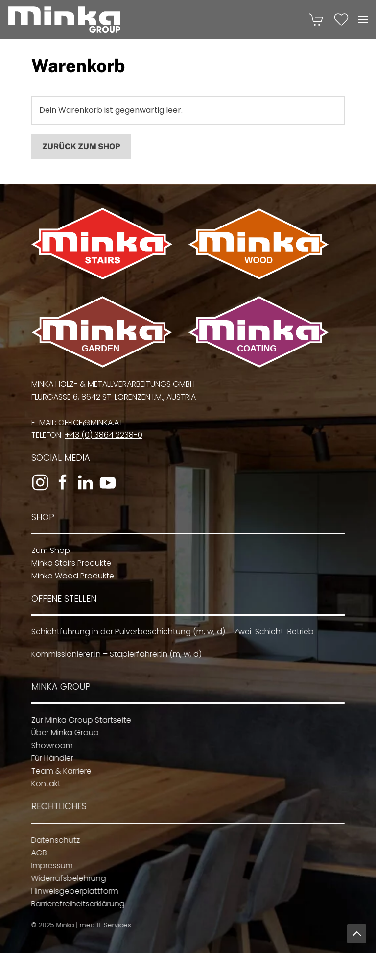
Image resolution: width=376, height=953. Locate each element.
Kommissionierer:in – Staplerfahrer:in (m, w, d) (114, 654)
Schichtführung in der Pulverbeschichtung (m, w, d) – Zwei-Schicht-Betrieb (170, 631)
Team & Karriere (59, 771)
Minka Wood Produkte (70, 575)
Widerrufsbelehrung (65, 878)
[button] (363, 19)
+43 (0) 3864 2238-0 (102, 435)
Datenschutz (52, 840)
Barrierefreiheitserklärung (75, 903)
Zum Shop (48, 550)
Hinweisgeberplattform (72, 891)
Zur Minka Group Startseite (79, 720)
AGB (36, 852)
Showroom (49, 745)
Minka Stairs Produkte (69, 563)
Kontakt (43, 783)
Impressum (49, 865)
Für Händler (50, 758)
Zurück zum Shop (81, 146)
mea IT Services (103, 924)
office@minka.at (88, 422)
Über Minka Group (62, 732)
